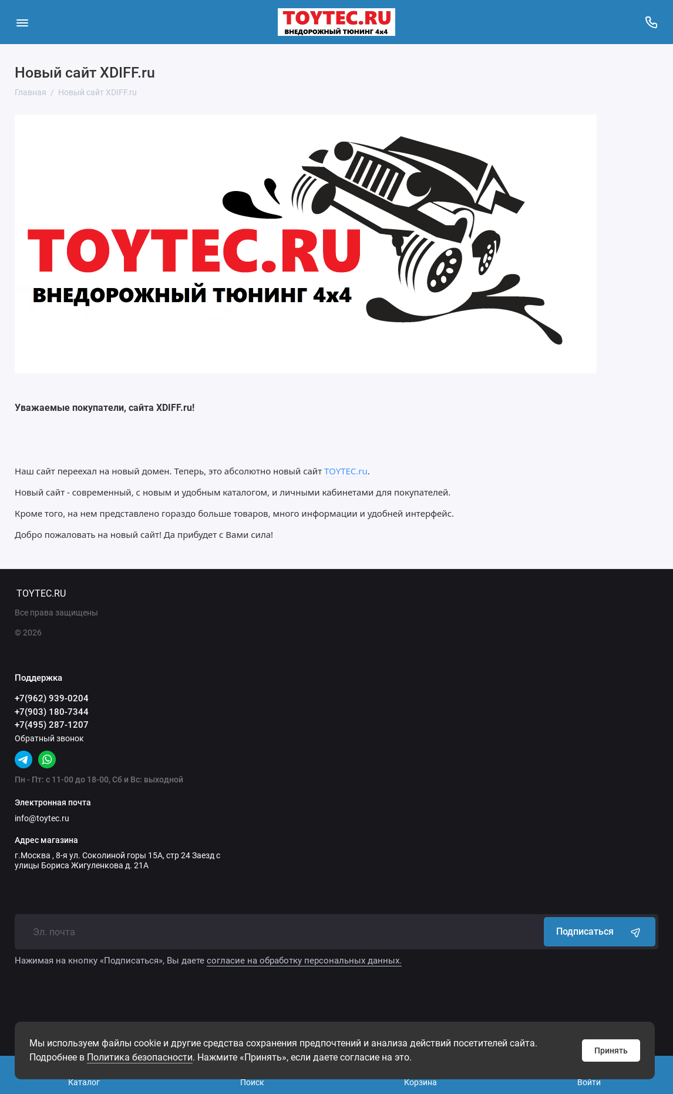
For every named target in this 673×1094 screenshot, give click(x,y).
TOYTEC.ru (346, 471)
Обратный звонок (49, 738)
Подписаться (599, 931)
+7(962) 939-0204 (52, 698)
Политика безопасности (140, 1057)
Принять (611, 1050)
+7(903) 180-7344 (52, 712)
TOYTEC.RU (41, 593)
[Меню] (22, 22)
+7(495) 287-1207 (52, 725)
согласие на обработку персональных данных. (304, 960)
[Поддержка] (651, 22)
